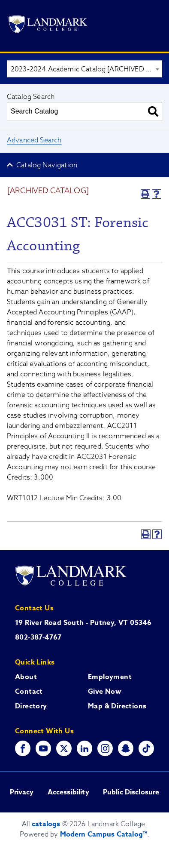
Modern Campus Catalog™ (104, 834)
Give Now (104, 691)
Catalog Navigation (46, 165)
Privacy (22, 792)
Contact (29, 691)
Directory (31, 706)
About (26, 677)
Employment (110, 677)
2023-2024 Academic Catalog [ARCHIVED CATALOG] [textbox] (86, 69)
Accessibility (68, 792)
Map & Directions (117, 706)
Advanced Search (34, 140)
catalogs (46, 824)
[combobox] (84, 68)
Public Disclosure (131, 792)
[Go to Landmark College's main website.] (48, 25)
